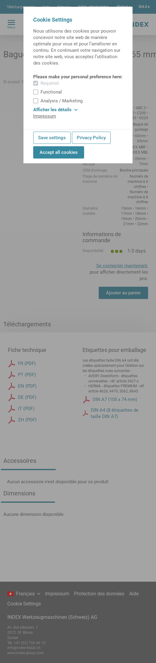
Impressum (44, 116)
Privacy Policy (91, 137)
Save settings (52, 137)
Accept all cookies (59, 152)
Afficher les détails (55, 109)
